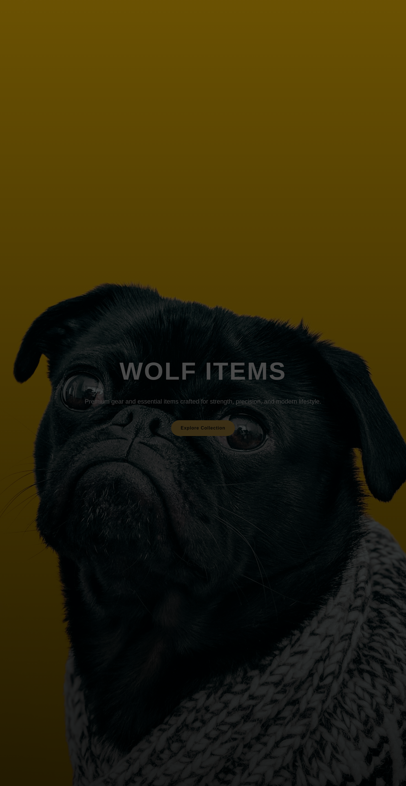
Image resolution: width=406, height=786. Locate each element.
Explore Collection (203, 428)
